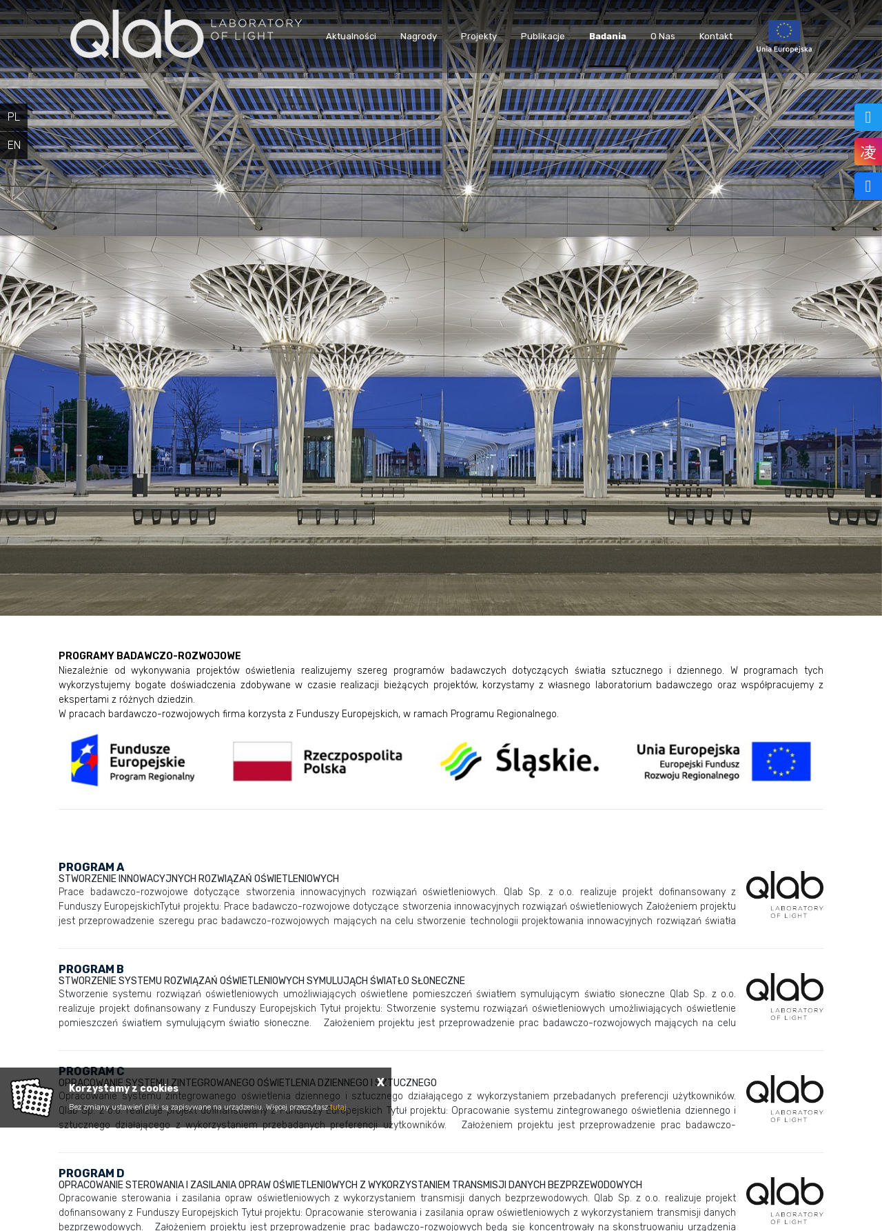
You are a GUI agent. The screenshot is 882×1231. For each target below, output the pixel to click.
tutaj (338, 1107)
